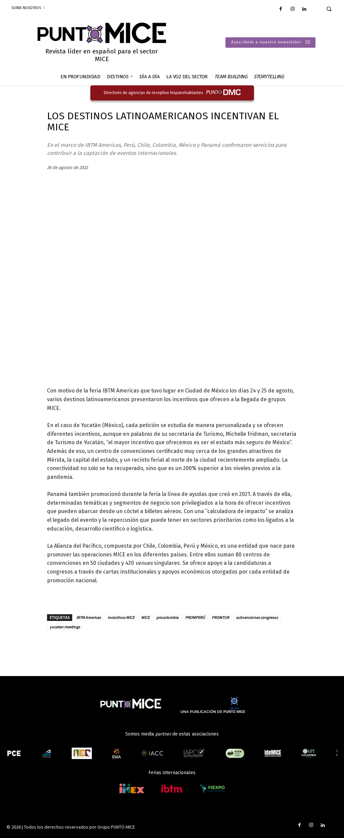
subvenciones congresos (257, 617)
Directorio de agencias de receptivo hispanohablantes (153, 92)
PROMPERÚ (195, 617)
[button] (328, 8)
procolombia (167, 617)
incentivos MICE (121, 617)
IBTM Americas (88, 617)
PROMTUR (220, 617)
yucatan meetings (65, 626)
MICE (145, 617)
